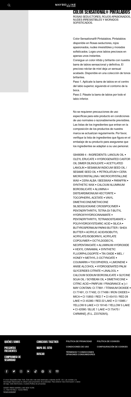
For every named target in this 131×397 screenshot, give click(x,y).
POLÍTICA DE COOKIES (108, 341)
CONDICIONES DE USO (77, 347)
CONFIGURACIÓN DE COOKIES (112, 347)
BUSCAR (41, 353)
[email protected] (9, 392)
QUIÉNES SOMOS (12, 341)
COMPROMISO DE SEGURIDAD (12, 358)
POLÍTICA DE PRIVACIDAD (79, 341)
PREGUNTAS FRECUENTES (10, 349)
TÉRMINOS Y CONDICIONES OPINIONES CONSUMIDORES (80, 353)
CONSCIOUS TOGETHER (47, 341)
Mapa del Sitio (44, 347)
